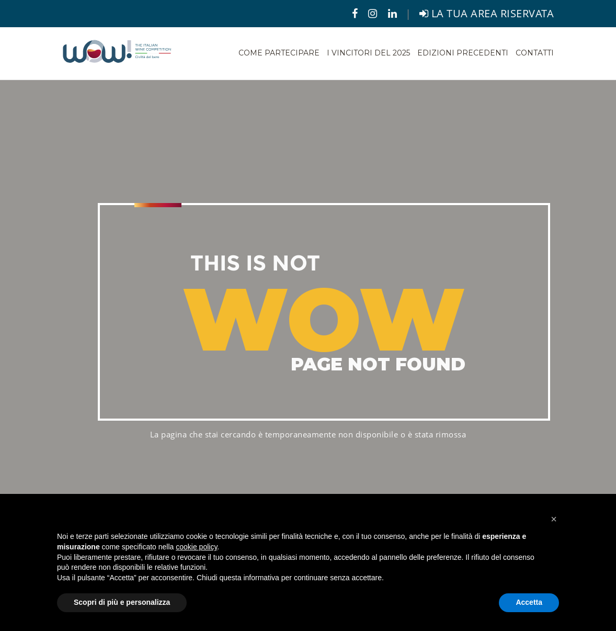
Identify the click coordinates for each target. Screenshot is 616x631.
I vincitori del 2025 (368, 53)
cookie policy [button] (196, 547)
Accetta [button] (529, 602)
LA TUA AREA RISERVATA (486, 13)
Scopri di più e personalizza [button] (122, 602)
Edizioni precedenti (462, 53)
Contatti (535, 53)
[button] (553, 519)
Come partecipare (279, 53)
